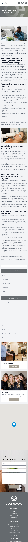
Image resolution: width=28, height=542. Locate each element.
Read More (14, 366)
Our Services (5, 279)
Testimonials (5, 287)
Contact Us (4, 291)
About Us (4, 275)
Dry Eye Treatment (14, 530)
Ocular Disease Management (14, 534)
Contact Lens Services (14, 526)
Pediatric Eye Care (14, 535)
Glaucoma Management (14, 532)
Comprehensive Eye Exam (14, 524)
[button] (2, 2)
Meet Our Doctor (6, 283)
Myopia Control (14, 528)
